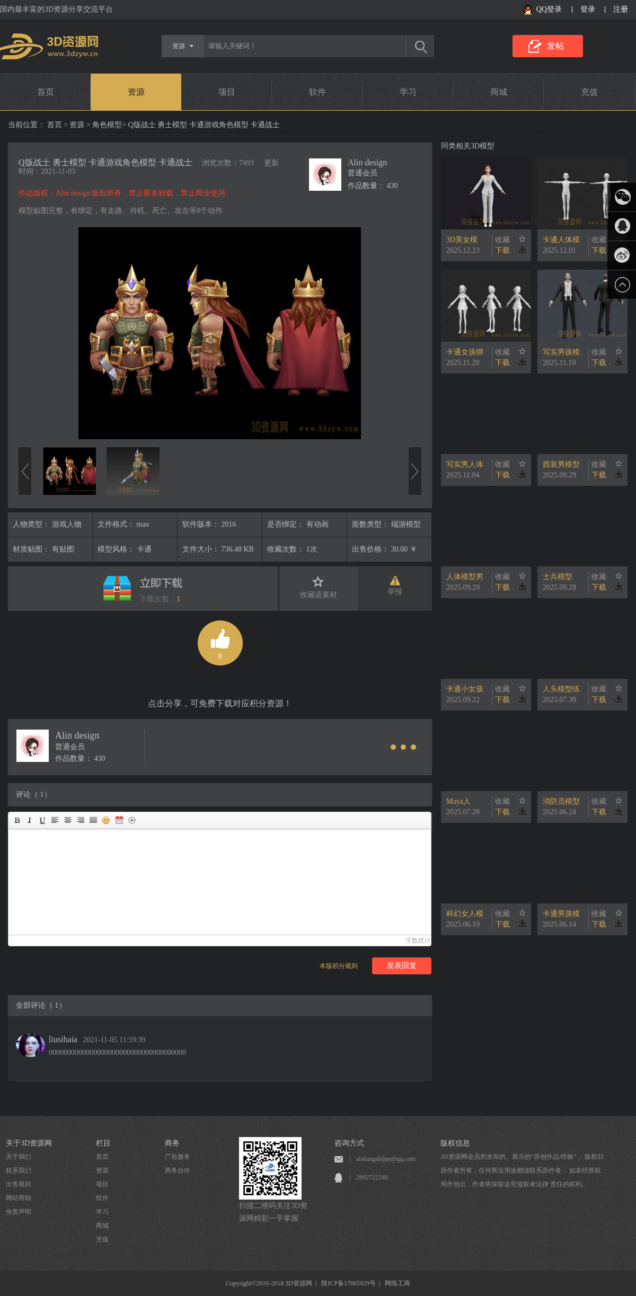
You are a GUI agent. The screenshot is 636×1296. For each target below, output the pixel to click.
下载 (502, 250)
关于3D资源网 (29, 1143)
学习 (408, 91)
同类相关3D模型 (467, 146)
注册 (620, 9)
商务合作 (177, 1170)
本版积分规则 (339, 966)
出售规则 (18, 1184)
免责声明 (18, 1211)
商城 (498, 91)
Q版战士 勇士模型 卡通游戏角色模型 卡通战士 (105, 162)
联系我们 (18, 1170)
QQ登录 (549, 9)
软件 (317, 91)
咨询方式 (349, 1143)
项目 (226, 91)
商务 (172, 1143)
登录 (587, 9)
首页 (45, 91)
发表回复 (402, 966)
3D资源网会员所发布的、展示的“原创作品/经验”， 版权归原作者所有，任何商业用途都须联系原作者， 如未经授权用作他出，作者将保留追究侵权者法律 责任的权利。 (522, 1170)
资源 (136, 91)
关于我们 (18, 1156)
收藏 (502, 240)
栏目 (103, 1143)
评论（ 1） (33, 794)
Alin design (367, 162)
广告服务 (177, 1156)
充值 (589, 91)
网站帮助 (18, 1198)
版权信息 (455, 1143)
